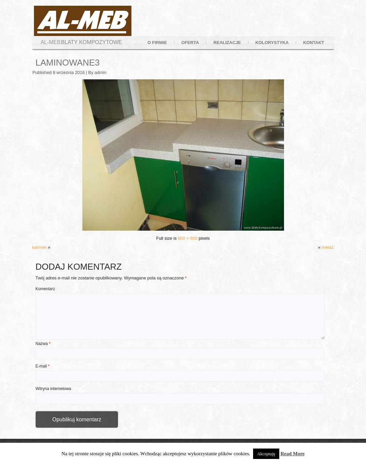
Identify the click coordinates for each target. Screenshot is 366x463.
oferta (190, 42)
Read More (292, 453)
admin (100, 72)
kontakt (313, 42)
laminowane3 (68, 62)
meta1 (328, 247)
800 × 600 (187, 238)
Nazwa (43, 343)
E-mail (43, 366)
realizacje (227, 42)
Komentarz (45, 288)
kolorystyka (272, 42)
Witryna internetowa (53, 388)
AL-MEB (51, 42)
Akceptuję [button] (266, 453)
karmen (39, 247)
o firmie (157, 42)
